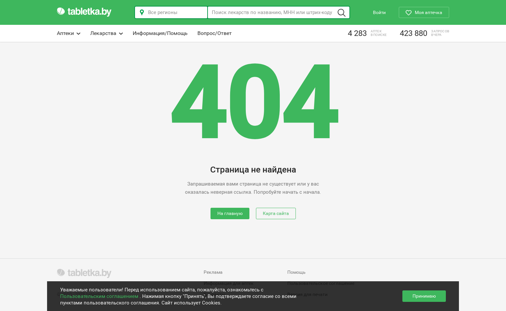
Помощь (296, 272)
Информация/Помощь (160, 33)
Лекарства (106, 33)
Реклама (213, 272)
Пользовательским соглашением (100, 296)
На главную (230, 213)
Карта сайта (276, 213)
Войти (379, 12)
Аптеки (68, 33)
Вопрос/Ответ (214, 33)
